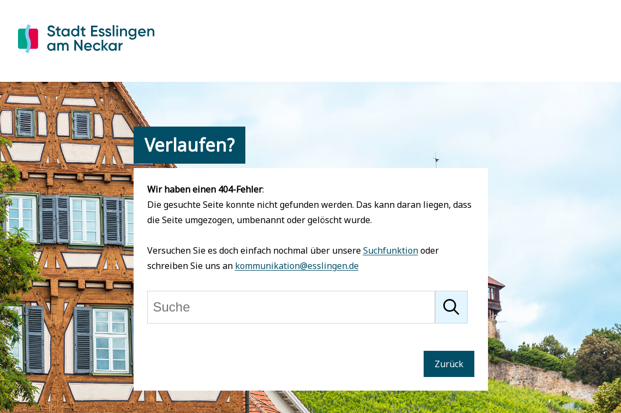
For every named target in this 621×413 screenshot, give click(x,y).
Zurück (449, 364)
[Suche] (291, 307)
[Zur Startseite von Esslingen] (86, 55)
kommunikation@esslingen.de (297, 266)
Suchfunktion (390, 250)
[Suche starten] (451, 307)
